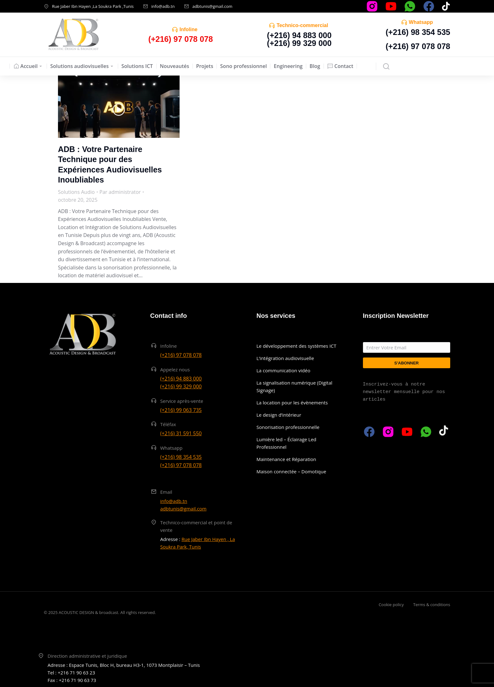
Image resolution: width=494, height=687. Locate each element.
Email (166, 492)
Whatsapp (421, 22)
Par (120, 192)
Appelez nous (175, 369)
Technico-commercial (302, 25)
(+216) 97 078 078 (418, 46)
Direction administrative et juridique (87, 656)
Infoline (189, 29)
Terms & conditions (431, 604)
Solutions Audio (76, 192)
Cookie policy (391, 604)
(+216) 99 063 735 (181, 410)
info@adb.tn (163, 6)
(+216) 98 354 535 (418, 32)
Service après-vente (182, 401)
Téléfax (168, 424)
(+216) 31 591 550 (181, 433)
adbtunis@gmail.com (212, 6)
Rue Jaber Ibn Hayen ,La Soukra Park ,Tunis (93, 6)
